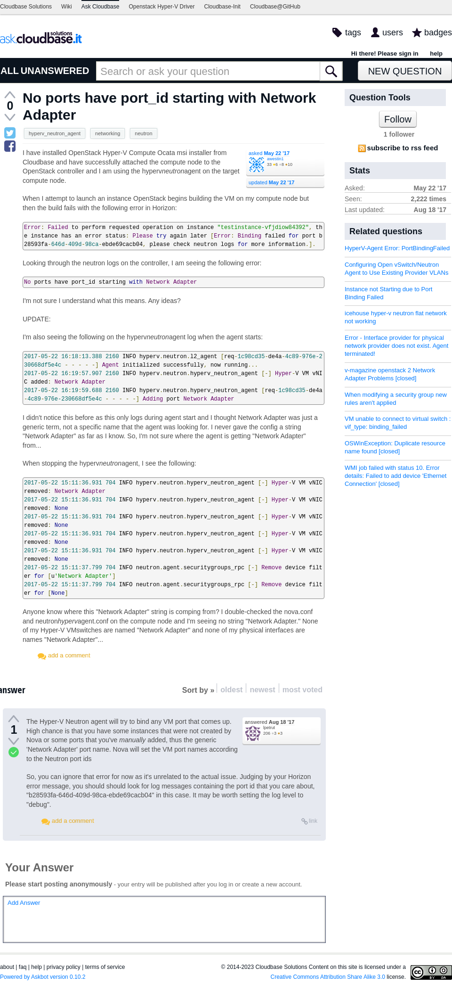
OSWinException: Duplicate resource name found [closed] (395, 447)
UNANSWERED (55, 71)
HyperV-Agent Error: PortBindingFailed (397, 248)
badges (438, 32)
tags (353, 32)
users (392, 32)
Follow (398, 119)
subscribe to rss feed (402, 148)
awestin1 (275, 158)
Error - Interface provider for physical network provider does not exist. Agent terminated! (396, 345)
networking (107, 133)
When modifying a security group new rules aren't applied (396, 398)
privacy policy (64, 967)
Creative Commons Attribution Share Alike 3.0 (328, 977)
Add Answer (24, 902)
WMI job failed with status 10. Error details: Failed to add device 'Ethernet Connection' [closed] (395, 475)
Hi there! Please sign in (385, 53)
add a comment (69, 655)
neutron (143, 133)
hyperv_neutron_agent (55, 133)
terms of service (105, 967)
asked (269, 153)
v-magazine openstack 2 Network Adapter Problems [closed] (390, 374)
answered (269, 722)
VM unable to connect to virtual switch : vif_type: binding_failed (398, 422)
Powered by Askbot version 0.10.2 (42, 977)
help (436, 53)
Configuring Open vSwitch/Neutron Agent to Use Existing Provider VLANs (396, 268)
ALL (9, 71)
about (7, 967)
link (313, 821)
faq (23, 967)
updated (271, 182)
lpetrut (269, 727)
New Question (405, 71)
